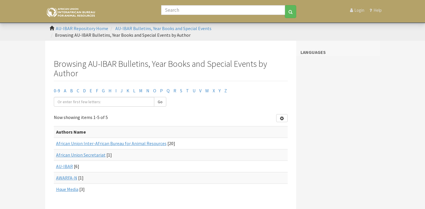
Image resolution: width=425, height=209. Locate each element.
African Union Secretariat (81, 155)
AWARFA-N (66, 178)
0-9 (57, 90)
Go (160, 101)
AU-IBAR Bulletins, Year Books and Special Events (163, 28)
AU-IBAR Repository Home (82, 28)
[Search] (223, 10)
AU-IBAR (64, 166)
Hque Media (67, 189)
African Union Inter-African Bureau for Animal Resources (111, 143)
